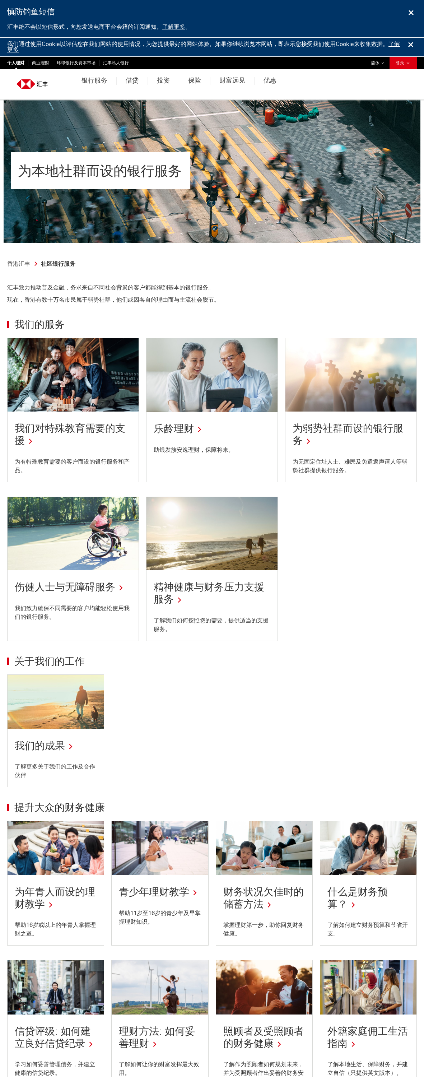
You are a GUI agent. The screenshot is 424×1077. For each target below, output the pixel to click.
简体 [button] (379, 61)
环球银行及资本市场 (76, 62)
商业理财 (40, 62)
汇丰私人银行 (116, 62)
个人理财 (15, 62)
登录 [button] (403, 63)
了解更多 (173, 26)
